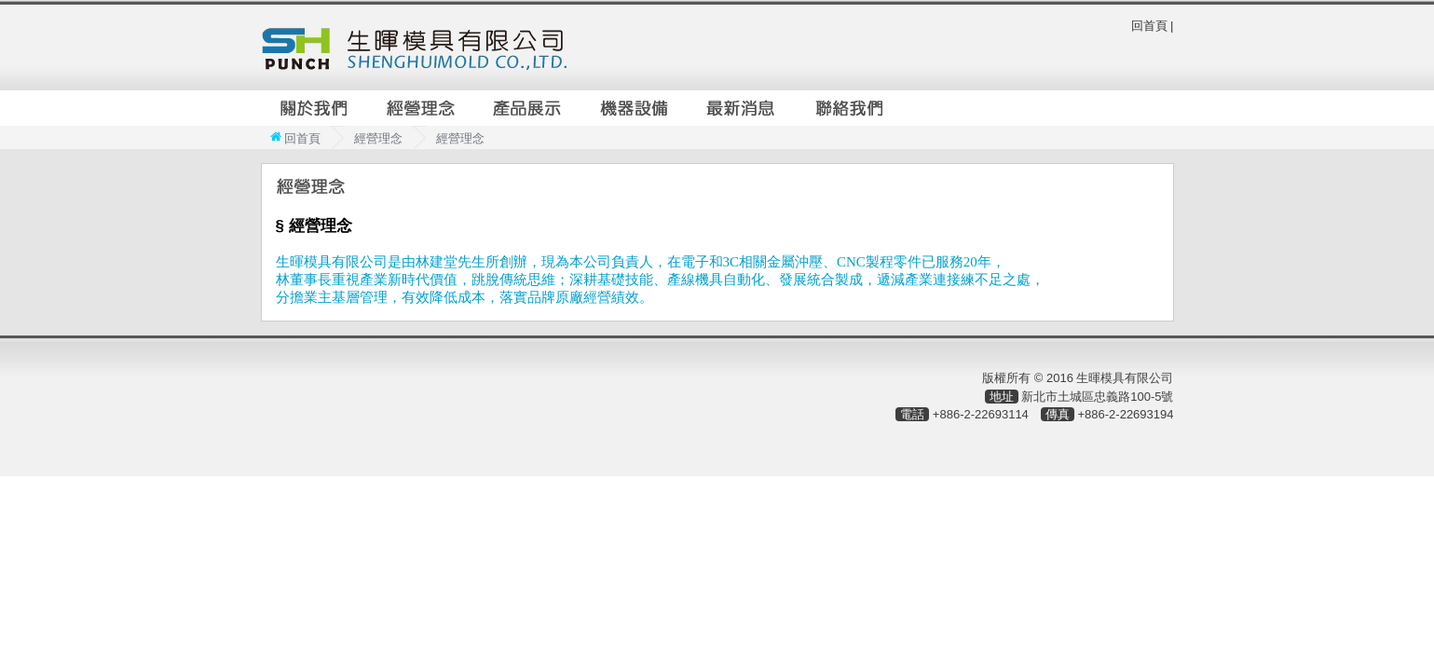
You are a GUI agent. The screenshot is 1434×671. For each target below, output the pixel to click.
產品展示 (528, 108)
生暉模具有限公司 (414, 47)
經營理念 (421, 108)
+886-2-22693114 (981, 414)
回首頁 (1149, 26)
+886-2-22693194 (1125, 414)
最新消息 (743, 108)
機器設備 (635, 108)
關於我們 (314, 108)
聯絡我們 (850, 108)
